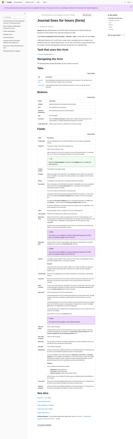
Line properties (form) (43, 401)
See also (111, 29)
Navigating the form (114, 20)
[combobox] (13, 17)
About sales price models (45, 409)
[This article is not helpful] (125, 35)
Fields (110, 27)
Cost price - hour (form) (44, 397)
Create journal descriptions (45, 54)
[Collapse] (24, 13)
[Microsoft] (3, 2)
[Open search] (125, 2)
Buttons (111, 25)
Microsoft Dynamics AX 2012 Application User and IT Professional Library (59, 15)
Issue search (78, 416)
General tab (41, 85)
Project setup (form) (43, 412)
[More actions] (94, 15)
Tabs (110, 22)
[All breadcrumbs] (38, 15)
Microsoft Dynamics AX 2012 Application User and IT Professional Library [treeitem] (14, 22)
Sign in (129, 2)
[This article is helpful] (122, 35)
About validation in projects (45, 405)
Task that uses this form (115, 18)
